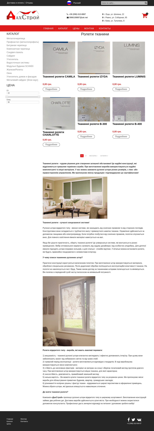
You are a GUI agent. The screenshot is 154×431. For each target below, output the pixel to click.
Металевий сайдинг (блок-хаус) (22, 80)
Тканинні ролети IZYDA (93, 76)
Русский (76, 3)
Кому (9, 100)
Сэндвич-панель (15, 52)
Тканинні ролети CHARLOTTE (53, 133)
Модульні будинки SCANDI (20, 66)
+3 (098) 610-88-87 (134, 423)
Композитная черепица (18, 49)
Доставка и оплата (15, 3)
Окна (9, 73)
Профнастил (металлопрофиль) (23, 42)
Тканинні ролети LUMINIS (128, 76)
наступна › (93, 156)
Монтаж (89, 28)
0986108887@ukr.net (78, 17)
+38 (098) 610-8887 (77, 14)
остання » (104, 156)
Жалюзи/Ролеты (15, 69)
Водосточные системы (18, 62)
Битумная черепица (17, 45)
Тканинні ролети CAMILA (59, 76)
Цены (76, 28)
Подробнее (51, 89)
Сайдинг (11, 56)
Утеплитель (12, 59)
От (8, 90)
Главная (48, 28)
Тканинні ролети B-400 (127, 123)
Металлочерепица (16, 38)
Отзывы (29, 3)
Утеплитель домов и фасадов (22, 76)
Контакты (105, 28)
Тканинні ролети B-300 (92, 123)
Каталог (63, 28)
